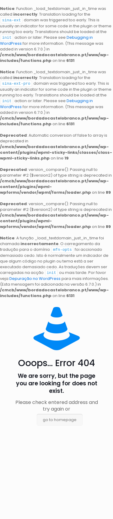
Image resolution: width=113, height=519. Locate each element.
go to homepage (60, 418)
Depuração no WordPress (35, 277)
